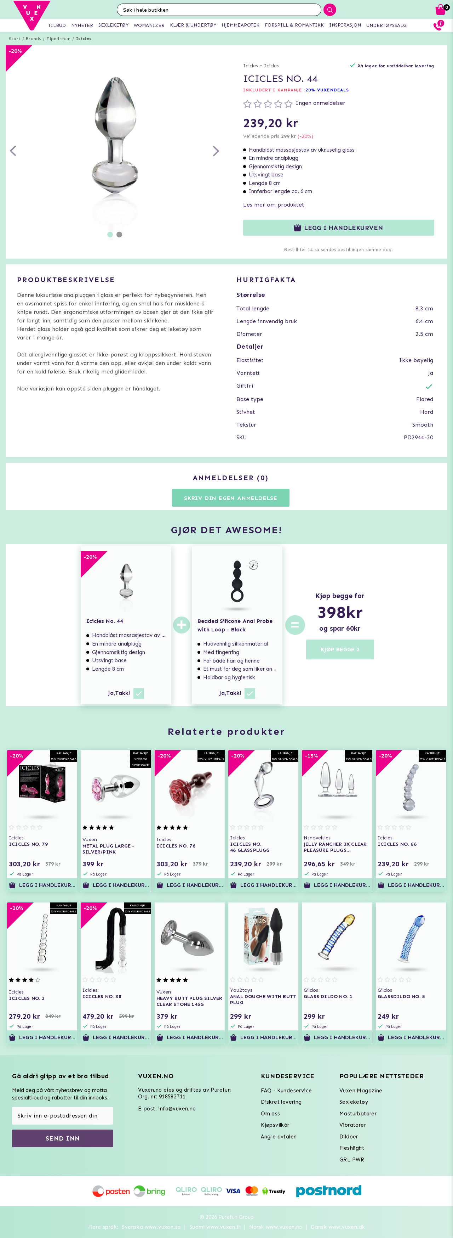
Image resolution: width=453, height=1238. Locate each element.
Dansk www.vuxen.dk (338, 1227)
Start (15, 38)
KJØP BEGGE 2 (340, 649)
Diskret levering (281, 1102)
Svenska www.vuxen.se (151, 1227)
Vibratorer (352, 1125)
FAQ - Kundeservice (286, 1090)
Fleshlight (351, 1148)
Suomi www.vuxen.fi (215, 1227)
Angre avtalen (279, 1136)
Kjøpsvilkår (275, 1125)
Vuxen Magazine (361, 1090)
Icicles (83, 38)
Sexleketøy (353, 1102)
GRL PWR (352, 1160)
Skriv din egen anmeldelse (230, 498)
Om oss (270, 1113)
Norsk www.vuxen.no (276, 1227)
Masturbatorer (358, 1113)
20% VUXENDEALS (327, 90)
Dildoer (348, 1136)
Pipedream (59, 38)
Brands (33, 38)
